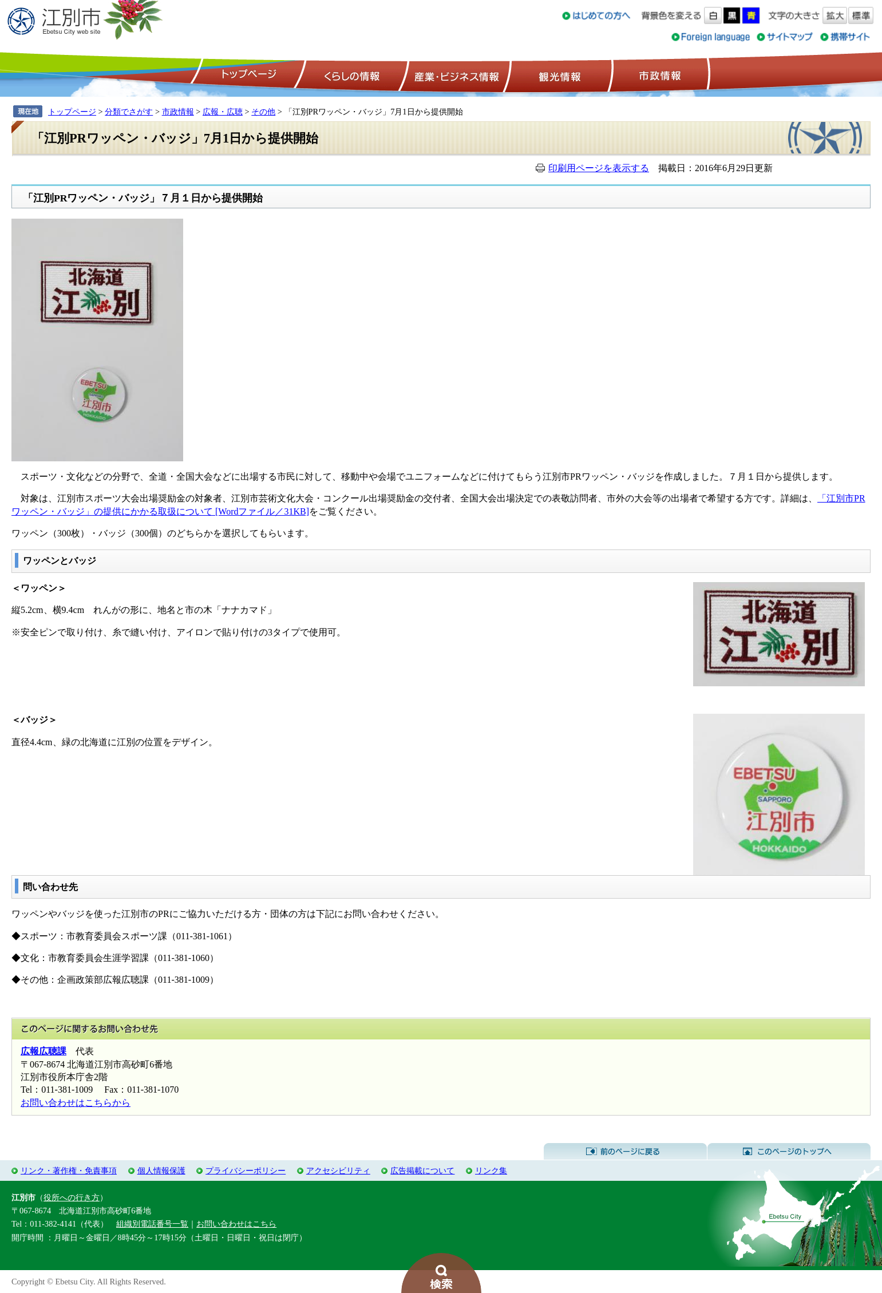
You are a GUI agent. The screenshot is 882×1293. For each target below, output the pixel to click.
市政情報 (658, 75)
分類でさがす (129, 111)
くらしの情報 (351, 75)
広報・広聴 (223, 111)
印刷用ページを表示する (598, 168)
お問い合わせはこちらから (75, 1103)
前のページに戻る (625, 1151)
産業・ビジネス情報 (454, 75)
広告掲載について (422, 1170)
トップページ (247, 75)
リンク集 (491, 1170)
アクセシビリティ (338, 1170)
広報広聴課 (43, 1051)
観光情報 (558, 75)
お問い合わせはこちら (236, 1223)
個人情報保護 (161, 1170)
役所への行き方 (71, 1197)
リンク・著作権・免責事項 (69, 1170)
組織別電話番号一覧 (152, 1223)
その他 (263, 111)
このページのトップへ (789, 1151)
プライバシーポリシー (245, 1170)
